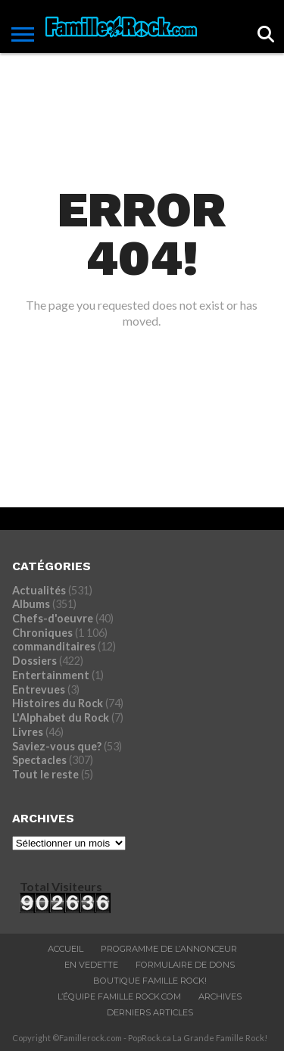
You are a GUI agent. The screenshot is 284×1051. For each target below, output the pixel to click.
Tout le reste (45, 774)
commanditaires (53, 646)
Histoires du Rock (57, 703)
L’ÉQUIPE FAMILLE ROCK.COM (119, 996)
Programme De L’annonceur (169, 948)
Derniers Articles (150, 1012)
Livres (27, 731)
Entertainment (50, 675)
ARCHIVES (220, 996)
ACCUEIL (65, 948)
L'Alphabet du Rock (60, 717)
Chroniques (42, 632)
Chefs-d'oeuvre (52, 618)
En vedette (91, 964)
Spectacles (39, 759)
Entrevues (38, 689)
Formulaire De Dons (185, 964)
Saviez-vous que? (56, 746)
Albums (31, 603)
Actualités (39, 590)
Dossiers (34, 660)
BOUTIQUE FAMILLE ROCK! (150, 980)
